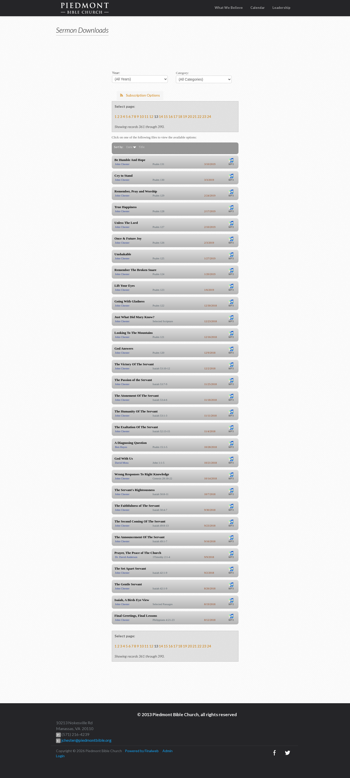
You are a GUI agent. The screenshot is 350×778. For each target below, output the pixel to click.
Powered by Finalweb (142, 751)
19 (185, 116)
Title (142, 147)
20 (190, 116)
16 (171, 116)
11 (146, 116)
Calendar (257, 8)
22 (199, 116)
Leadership (281, 8)
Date (129, 147)
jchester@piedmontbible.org (86, 740)
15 (166, 116)
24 (209, 116)
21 (195, 116)
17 (175, 116)
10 (142, 116)
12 (151, 116)
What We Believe (229, 8)
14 (161, 116)
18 (180, 116)
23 (204, 116)
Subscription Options (140, 95)
